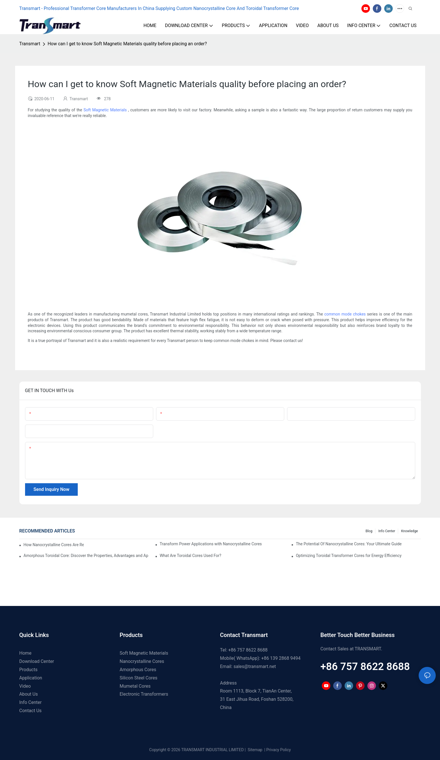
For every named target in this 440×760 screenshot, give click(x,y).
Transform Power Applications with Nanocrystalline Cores (211, 544)
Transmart (29, 43)
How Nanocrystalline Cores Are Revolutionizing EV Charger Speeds (54, 544)
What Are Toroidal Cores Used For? (190, 555)
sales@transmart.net (255, 666)
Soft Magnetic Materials (105, 110)
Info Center (386, 531)
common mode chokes (345, 314)
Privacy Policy (278, 749)
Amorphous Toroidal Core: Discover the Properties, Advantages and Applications (86, 555)
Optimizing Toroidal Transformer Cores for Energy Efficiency (349, 555)
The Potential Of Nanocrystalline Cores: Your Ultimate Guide (349, 544)
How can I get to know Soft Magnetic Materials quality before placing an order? (127, 43)
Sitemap (254, 749)
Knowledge (409, 531)
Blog (368, 531)
